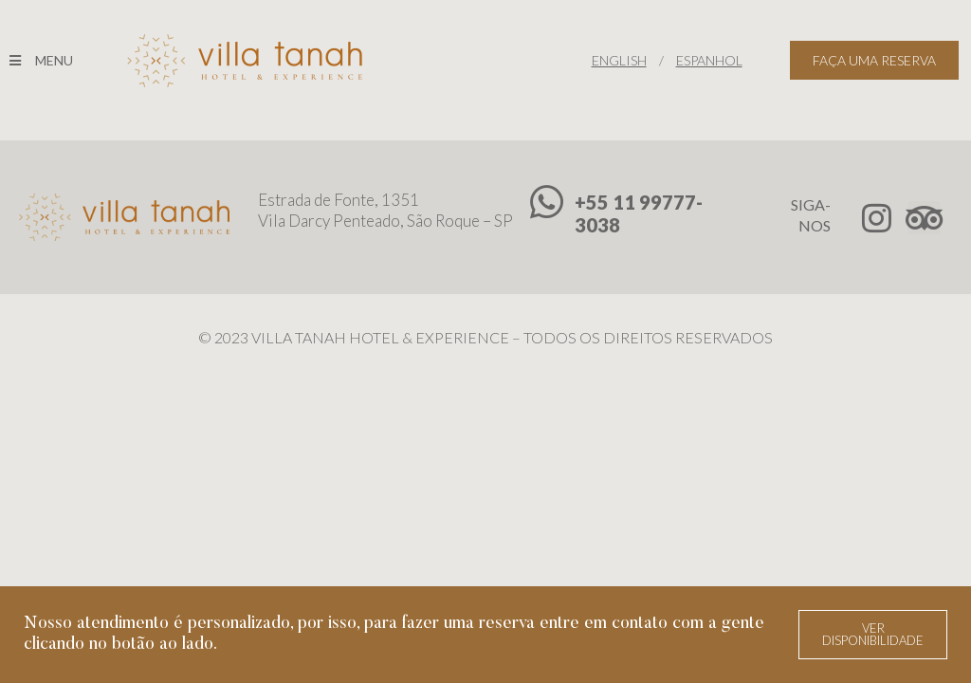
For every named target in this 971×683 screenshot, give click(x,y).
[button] (872, 634)
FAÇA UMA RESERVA (874, 60)
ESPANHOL (709, 60)
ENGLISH (619, 60)
